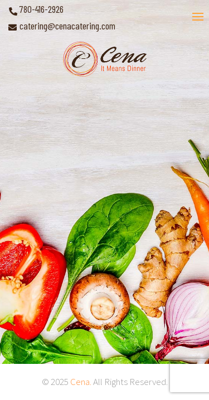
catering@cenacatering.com (67, 25)
